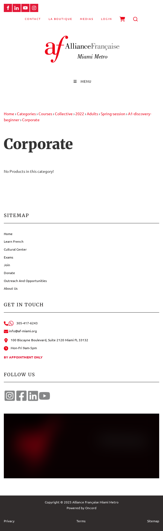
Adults (92, 113)
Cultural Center (15, 249)
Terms (80, 521)
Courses (45, 113)
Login (106, 19)
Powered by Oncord (81, 508)
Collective (64, 113)
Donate (9, 273)
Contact (33, 19)
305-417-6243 (21, 323)
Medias (86, 19)
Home (9, 113)
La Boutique (60, 19)
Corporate (31, 119)
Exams (8, 257)
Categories (26, 113)
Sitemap (153, 521)
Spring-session (113, 113)
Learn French (13, 241)
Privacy (9, 521)
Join (7, 265)
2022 (79, 113)
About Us (10, 288)
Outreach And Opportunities (25, 280)
